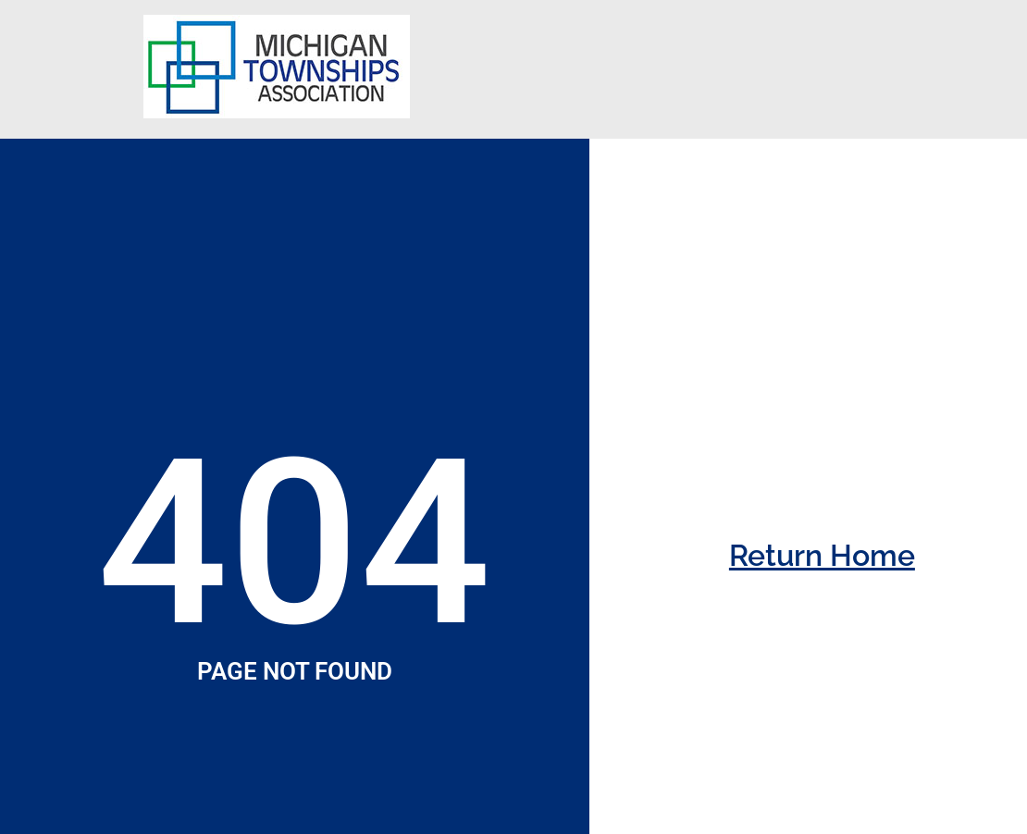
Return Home (822, 555)
